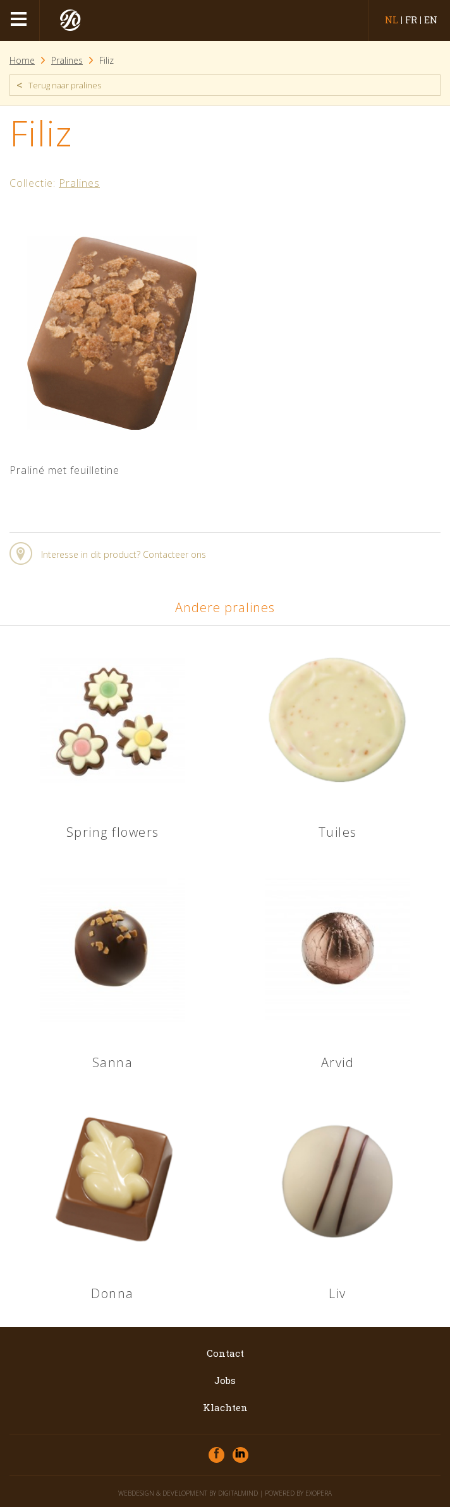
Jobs (225, 1380)
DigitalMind (238, 1493)
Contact (225, 1353)
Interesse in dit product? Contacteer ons (123, 554)
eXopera (318, 1493)
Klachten (225, 1407)
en (430, 20)
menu (20, 20)
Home (22, 60)
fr (411, 20)
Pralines (67, 60)
